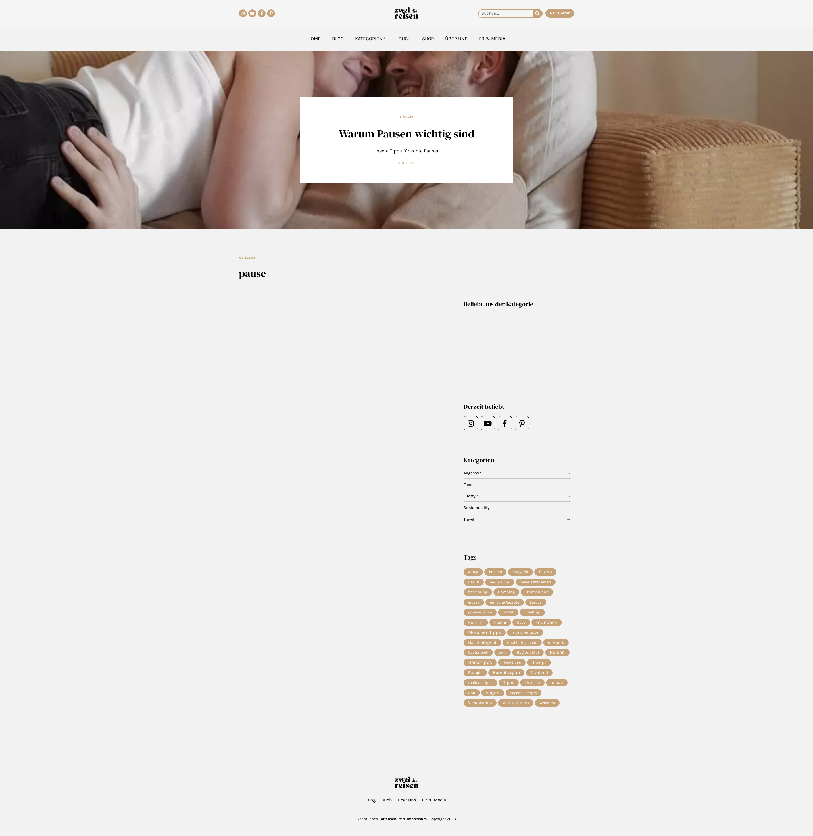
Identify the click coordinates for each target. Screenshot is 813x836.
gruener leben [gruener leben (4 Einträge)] (480, 613)
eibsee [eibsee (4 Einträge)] (474, 603)
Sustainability (477, 507)
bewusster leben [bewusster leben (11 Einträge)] (535, 582)
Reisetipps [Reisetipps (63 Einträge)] (480, 666)
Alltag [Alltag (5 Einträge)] (473, 572)
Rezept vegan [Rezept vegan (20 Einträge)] (506, 676)
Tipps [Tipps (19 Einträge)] (508, 686)
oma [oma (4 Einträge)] (502, 655)
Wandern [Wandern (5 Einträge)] (547, 707)
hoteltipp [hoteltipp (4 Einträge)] (532, 613)
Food (468, 484)
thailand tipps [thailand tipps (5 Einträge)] (480, 686)
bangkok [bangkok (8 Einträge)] (520, 571)
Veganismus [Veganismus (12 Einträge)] (480, 707)
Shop (428, 38)
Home (314, 38)
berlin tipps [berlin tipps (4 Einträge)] (500, 582)
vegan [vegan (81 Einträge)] (493, 697)
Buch (405, 38)
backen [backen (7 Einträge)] (495, 572)
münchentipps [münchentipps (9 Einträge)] (525, 634)
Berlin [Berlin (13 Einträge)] (473, 582)
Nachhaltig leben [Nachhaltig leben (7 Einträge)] (522, 645)
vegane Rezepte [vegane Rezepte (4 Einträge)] (523, 697)
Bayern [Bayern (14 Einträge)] (545, 572)
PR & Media (492, 38)
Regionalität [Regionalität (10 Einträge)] (528, 655)
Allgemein (473, 473)
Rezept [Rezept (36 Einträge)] (538, 666)
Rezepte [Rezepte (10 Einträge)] (475, 676)
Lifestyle (406, 116)
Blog (338, 38)
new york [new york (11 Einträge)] (556, 644)
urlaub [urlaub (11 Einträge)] (557, 686)
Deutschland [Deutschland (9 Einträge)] (537, 592)
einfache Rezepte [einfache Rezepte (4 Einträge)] (504, 603)
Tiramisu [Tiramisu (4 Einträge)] (532, 686)
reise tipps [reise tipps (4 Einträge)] (512, 666)
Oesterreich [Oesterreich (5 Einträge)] (478, 655)
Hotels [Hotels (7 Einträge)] (508, 613)
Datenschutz (391, 819)
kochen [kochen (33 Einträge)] (475, 624)
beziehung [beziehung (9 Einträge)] (477, 592)
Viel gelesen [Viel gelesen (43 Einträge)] (516, 707)
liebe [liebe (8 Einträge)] (521, 624)
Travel (469, 519)
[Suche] (537, 13)
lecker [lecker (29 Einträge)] (500, 624)
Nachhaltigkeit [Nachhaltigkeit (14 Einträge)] (482, 645)
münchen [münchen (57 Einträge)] (546, 624)
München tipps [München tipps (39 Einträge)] (484, 634)
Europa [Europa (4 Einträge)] (536, 603)
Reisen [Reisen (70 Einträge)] (557, 655)
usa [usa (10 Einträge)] (471, 697)
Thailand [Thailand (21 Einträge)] (539, 676)
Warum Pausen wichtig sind (406, 133)
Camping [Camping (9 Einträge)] (506, 592)
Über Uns (456, 38)
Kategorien (370, 38)
